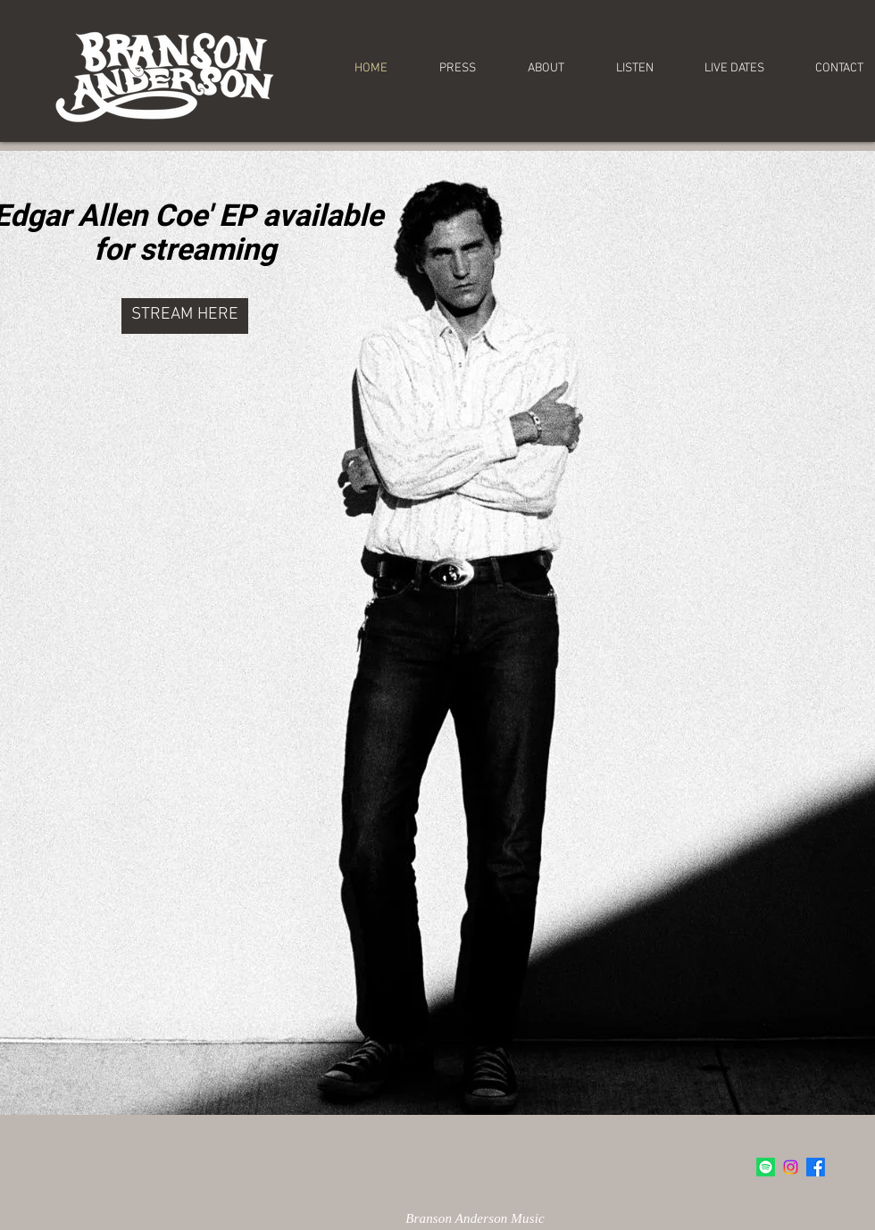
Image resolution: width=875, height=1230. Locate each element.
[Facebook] (815, 1167)
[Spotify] (765, 1167)
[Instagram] (790, 1167)
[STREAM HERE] (184, 316)
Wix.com (276, 1168)
